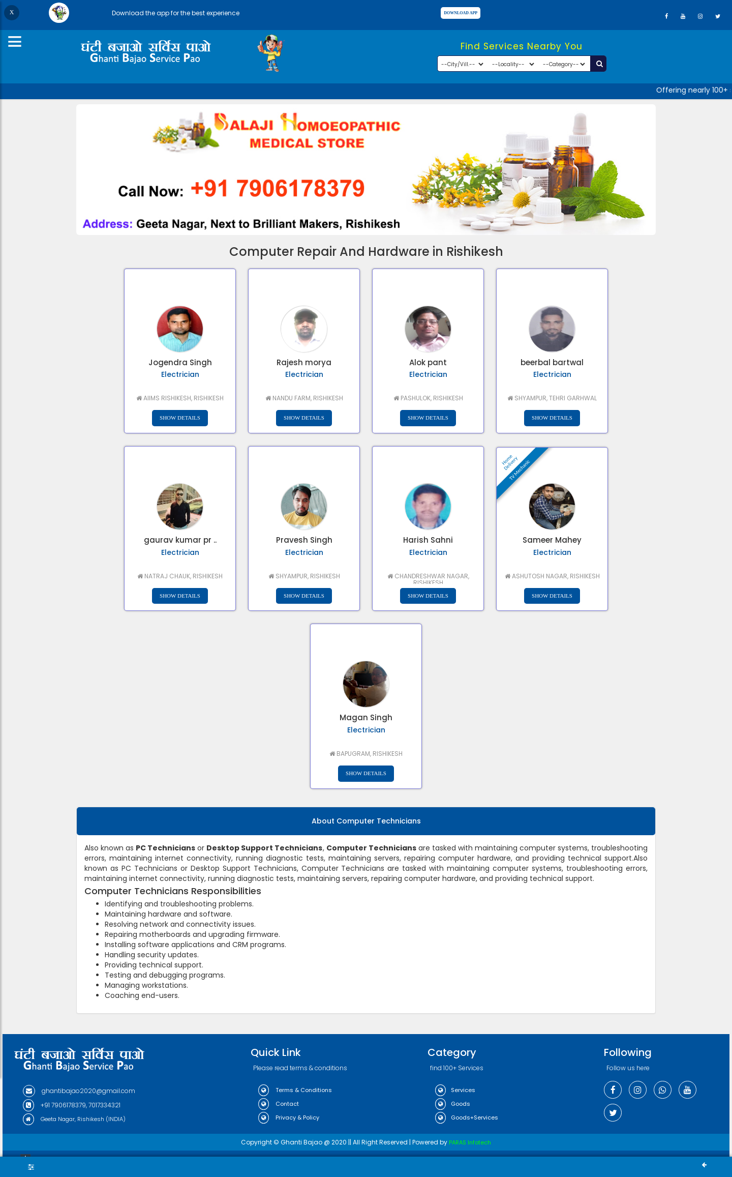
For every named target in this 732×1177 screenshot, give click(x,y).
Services (455, 1090)
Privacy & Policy (288, 1117)
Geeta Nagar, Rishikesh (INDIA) (74, 1119)
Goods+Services (466, 1117)
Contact (278, 1104)
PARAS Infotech (470, 1142)
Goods (452, 1104)
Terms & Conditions (295, 1090)
